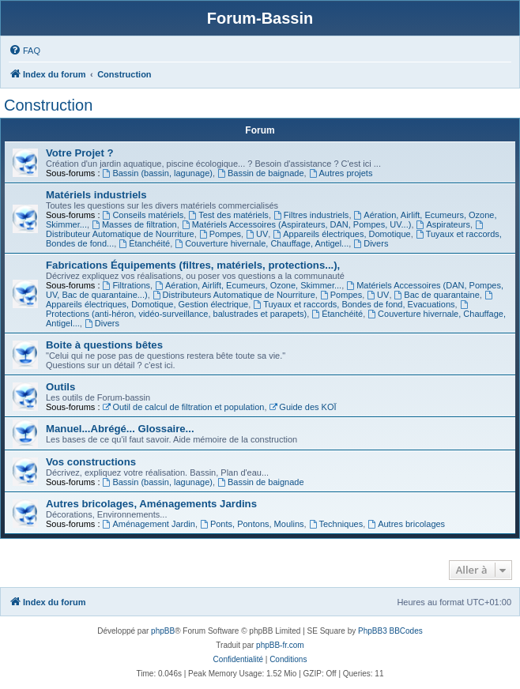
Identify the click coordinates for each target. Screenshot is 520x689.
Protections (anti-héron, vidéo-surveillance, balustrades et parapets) (257, 309)
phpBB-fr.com (280, 645)
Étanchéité (144, 243)
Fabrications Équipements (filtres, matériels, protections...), (193, 265)
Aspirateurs (443, 224)
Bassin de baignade (260, 173)
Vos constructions (91, 462)
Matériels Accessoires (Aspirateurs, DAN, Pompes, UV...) (297, 224)
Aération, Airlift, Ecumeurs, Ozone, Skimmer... (248, 285)
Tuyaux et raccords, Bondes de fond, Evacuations (353, 304)
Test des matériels (228, 215)
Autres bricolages (406, 524)
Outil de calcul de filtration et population (184, 407)
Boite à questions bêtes (104, 345)
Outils (60, 387)
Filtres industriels (311, 215)
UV (257, 234)
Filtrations (127, 285)
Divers (370, 243)
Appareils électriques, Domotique (341, 234)
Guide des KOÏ (303, 407)
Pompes (220, 234)
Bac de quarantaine (437, 294)
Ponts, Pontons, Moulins (251, 524)
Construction (48, 105)
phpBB (163, 631)
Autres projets (341, 173)
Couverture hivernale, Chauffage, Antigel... (262, 243)
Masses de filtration (134, 224)
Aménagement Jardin (149, 524)
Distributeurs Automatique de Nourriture (234, 294)
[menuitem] (24, 50)
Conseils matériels (143, 215)
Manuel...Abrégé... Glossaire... (120, 429)
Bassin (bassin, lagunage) (158, 173)
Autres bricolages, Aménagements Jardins (151, 504)
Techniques (336, 524)
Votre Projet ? (80, 153)
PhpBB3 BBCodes (390, 631)
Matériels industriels (96, 195)
